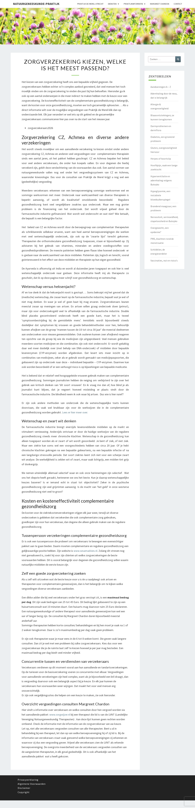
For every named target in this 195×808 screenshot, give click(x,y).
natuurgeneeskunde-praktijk (36, 4)
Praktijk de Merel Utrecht (90, 3)
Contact (178, 3)
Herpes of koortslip (161, 158)
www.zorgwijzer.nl (59, 714)
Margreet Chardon (159, 3)
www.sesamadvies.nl (85, 551)
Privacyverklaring (28, 779)
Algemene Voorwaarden (32, 783)
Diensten (112, 3)
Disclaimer (24, 787)
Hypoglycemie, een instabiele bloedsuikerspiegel (160, 195)
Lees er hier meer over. (75, 412)
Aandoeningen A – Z (161, 86)
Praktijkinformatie (133, 3)
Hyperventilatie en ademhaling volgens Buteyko (161, 180)
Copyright (24, 792)
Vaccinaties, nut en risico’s (164, 260)
